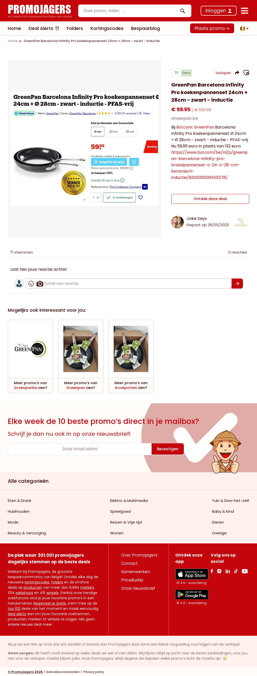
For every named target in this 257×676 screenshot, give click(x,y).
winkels (52, 591)
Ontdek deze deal (210, 200)
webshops (24, 591)
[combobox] (134, 11)
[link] (13, 41)
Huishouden (19, 510)
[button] (243, 28)
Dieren (218, 521)
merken (87, 586)
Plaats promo (212, 28)
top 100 (14, 607)
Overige (219, 532)
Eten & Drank (19, 499)
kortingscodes (37, 581)
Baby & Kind (223, 510)
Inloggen (215, 10)
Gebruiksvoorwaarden (63, 671)
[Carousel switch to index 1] (84, 199)
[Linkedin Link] (227, 570)
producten (33, 586)
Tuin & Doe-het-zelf (230, 499)
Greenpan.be (184, 120)
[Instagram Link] (219, 570)
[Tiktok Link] (236, 570)
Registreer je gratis (49, 602)
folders (57, 581)
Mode (13, 521)
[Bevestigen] (237, 283)
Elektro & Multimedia (129, 499)
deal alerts (17, 613)
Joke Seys (196, 218)
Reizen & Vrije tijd (126, 521)
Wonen (116, 532)
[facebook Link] (212, 570)
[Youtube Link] (245, 570)
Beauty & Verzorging (27, 532)
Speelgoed (120, 510)
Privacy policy (93, 671)
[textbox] (130, 11)
